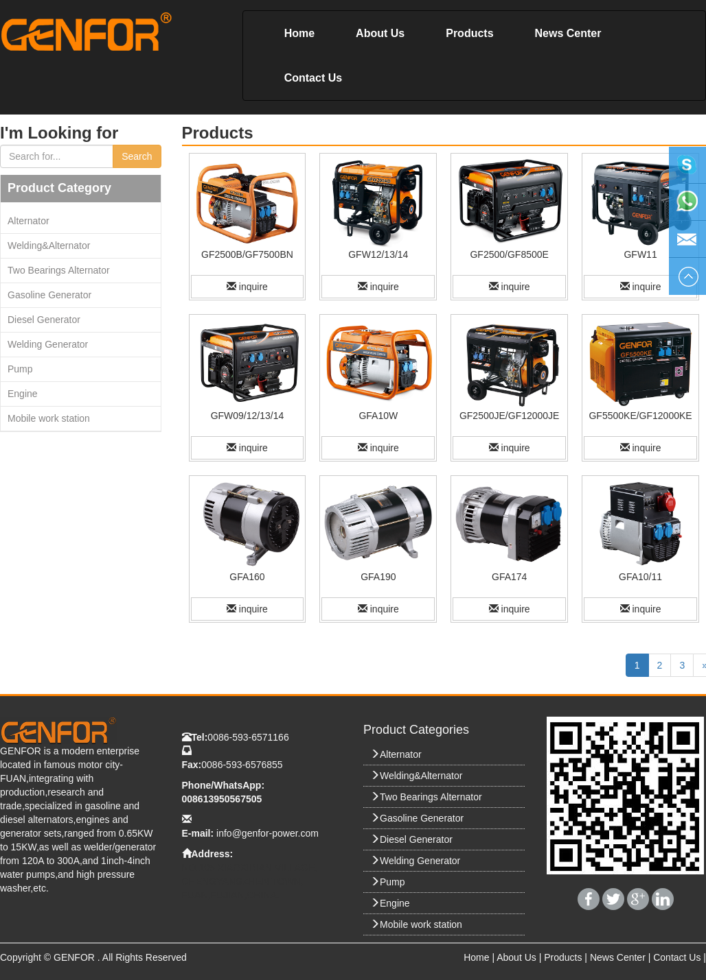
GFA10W (378, 415)
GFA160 (246, 576)
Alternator (28, 220)
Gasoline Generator (49, 294)
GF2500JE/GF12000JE (509, 415)
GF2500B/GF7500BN (247, 254)
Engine (23, 393)
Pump (20, 368)
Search (137, 156)
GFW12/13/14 (378, 254)
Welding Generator (48, 344)
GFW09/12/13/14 (247, 415)
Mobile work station (49, 418)
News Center (568, 33)
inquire (247, 286)
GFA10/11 (640, 576)
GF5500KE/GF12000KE (640, 415)
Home (299, 33)
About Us (380, 33)
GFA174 (509, 576)
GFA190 (378, 576)
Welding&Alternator (49, 245)
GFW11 (640, 254)
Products (469, 33)
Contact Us (313, 78)
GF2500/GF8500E (509, 254)
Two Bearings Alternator (59, 270)
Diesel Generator (44, 319)
